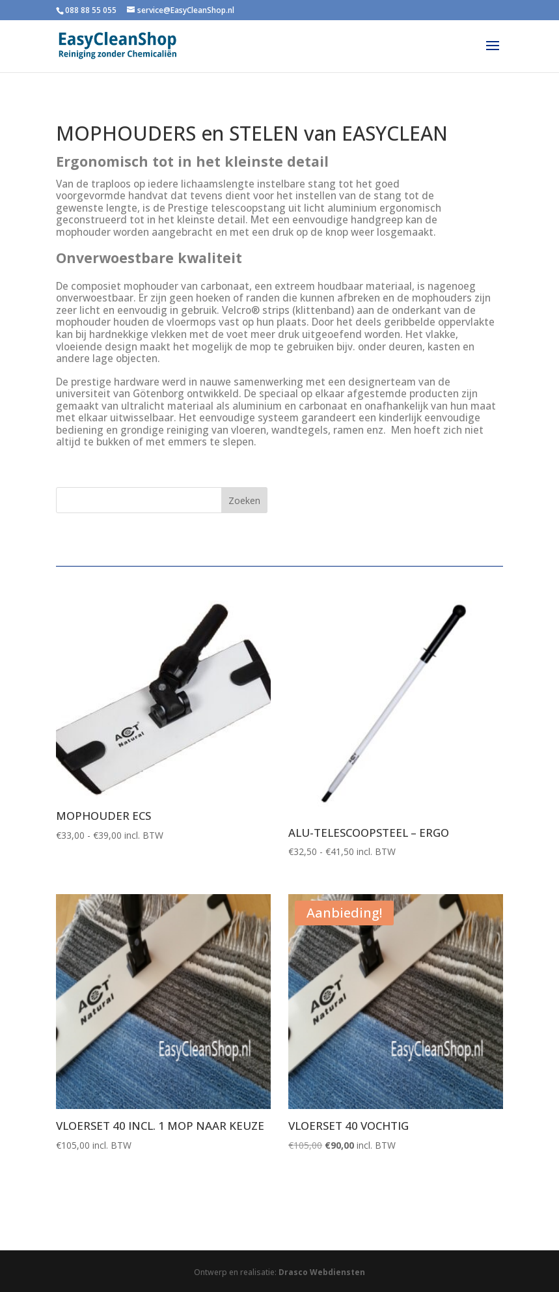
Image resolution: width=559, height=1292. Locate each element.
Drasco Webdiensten (322, 1272)
